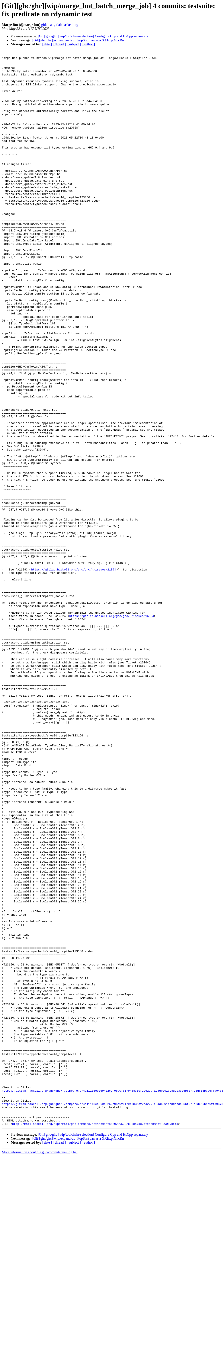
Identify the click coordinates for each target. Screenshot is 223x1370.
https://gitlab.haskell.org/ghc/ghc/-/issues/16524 (111, 728)
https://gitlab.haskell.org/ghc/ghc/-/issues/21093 (73, 672)
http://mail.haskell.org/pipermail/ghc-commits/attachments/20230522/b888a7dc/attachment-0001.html (95, 1338)
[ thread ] (59, 44)
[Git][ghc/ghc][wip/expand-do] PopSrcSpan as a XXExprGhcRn (78, 40)
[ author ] (88, 44)
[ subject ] (74, 44)
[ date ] (47, 44)
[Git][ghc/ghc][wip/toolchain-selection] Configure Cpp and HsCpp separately (93, 36)
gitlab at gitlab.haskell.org (59, 25)
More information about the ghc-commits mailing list (39, 1366)
